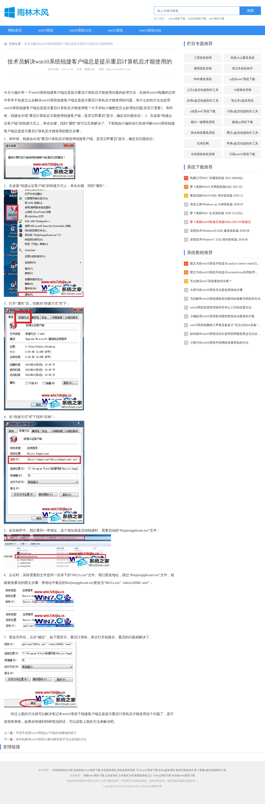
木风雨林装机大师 (62, 770)
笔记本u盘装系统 (242, 100)
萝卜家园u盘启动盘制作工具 (210, 770)
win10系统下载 (177, 18)
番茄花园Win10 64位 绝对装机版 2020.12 (216, 195)
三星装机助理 (203, 57)
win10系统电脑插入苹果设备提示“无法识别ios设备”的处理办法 (225, 325)
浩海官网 (203, 143)
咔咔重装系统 (203, 79)
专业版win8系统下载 (183, 775)
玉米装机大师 (126, 775)
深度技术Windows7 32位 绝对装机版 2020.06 (219, 239)
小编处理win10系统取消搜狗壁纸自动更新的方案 (222, 316)
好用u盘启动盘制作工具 (202, 100)
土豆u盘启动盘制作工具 (202, 90)
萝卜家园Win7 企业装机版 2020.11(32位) (216, 213)
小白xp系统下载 (162, 775)
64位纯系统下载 (197, 18)
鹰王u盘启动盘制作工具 (242, 132)
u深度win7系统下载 (202, 111)
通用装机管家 (203, 68)
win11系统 (115, 30)
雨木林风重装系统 (203, 132)
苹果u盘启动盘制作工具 (242, 143)
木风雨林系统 (108, 770)
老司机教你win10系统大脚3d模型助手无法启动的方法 (51, 739)
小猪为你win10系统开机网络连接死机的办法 (219, 342)
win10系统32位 (80, 30)
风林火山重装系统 (242, 57)
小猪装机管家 (242, 90)
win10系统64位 (150, 30)
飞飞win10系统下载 (147, 770)
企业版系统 (111, 775)
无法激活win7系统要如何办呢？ (211, 281)
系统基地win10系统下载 (86, 770)
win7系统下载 (216, 18)
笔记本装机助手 (242, 68)
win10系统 (45, 30)
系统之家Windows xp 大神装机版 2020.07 (216, 204)
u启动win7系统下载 (242, 79)
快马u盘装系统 (166, 770)
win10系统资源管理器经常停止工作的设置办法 (220, 307)
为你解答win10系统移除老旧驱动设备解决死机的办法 (225, 298)
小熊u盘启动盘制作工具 (242, 111)
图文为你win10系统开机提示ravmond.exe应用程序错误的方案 (225, 272)
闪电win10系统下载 (242, 154)
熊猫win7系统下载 (94, 775)
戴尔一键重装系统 (203, 122)
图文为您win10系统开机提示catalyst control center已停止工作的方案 (225, 263)
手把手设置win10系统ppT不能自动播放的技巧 (46, 733)
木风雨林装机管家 (203, 154)
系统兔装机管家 (126, 770)
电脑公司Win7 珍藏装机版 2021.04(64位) (216, 178)
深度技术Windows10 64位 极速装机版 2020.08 (219, 230)
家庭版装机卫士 (143, 775)
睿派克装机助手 (185, 770)
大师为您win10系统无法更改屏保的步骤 (216, 290)
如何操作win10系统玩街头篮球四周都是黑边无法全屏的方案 (225, 333)
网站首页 (15, 30)
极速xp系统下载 (242, 122)
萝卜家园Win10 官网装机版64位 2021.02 (216, 186)
